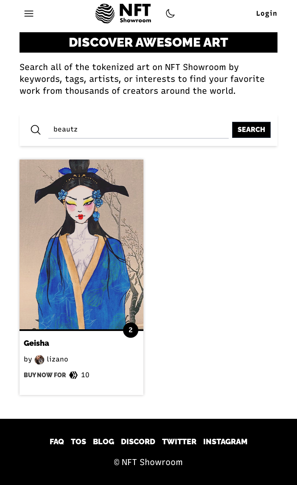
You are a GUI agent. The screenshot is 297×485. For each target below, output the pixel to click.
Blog (103, 441)
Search (251, 130)
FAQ (57, 441)
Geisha (36, 343)
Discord (138, 441)
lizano (51, 359)
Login (266, 13)
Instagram (225, 441)
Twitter (179, 441)
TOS (78, 441)
